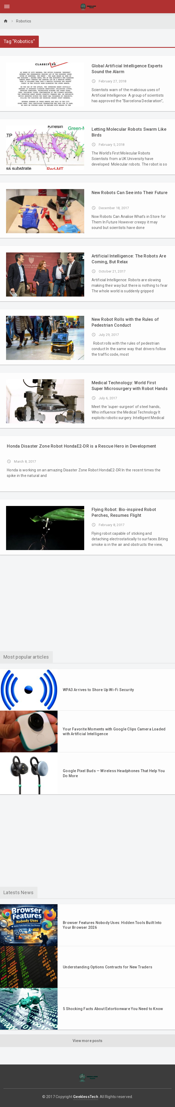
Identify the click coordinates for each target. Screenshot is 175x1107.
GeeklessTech (85, 1097)
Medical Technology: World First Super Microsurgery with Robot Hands (130, 385)
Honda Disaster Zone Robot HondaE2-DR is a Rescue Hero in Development (81, 446)
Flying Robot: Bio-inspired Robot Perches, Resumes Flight (124, 512)
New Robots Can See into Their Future (130, 192)
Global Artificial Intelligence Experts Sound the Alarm (127, 68)
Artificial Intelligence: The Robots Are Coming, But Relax (129, 259)
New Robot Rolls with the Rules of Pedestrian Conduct (125, 322)
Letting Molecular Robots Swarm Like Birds (129, 132)
